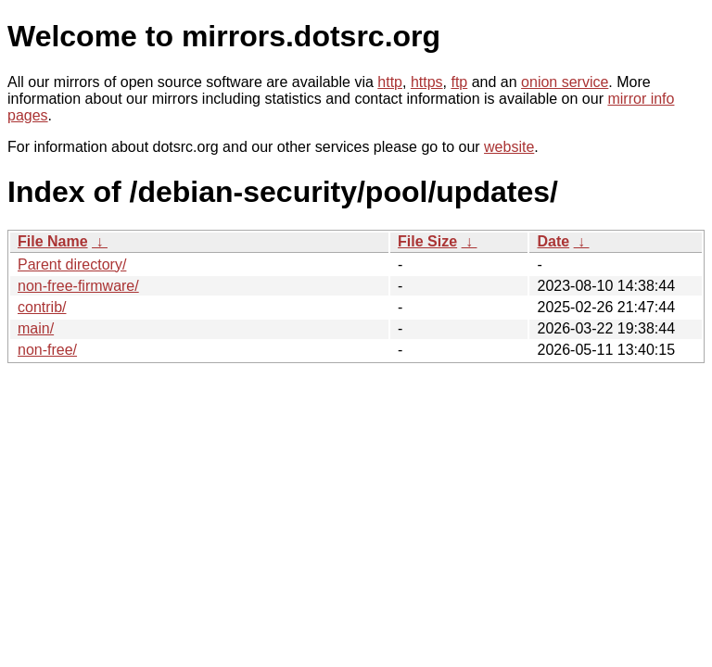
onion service (564, 82)
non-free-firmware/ (78, 286)
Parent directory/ (72, 264)
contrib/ (42, 307)
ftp (459, 82)
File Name (53, 241)
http (389, 82)
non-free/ (47, 350)
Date (553, 241)
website (509, 147)
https (427, 82)
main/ (36, 328)
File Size (427, 241)
